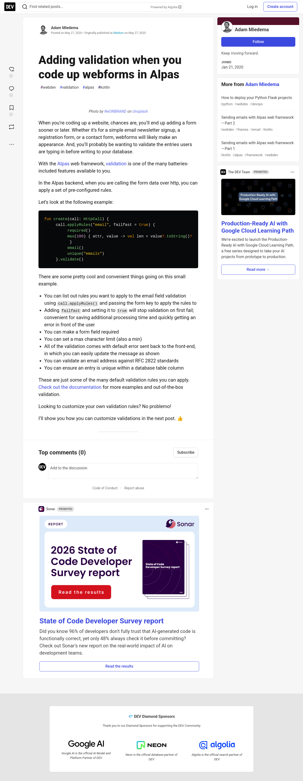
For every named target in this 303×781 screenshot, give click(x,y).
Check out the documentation (69, 387)
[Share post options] (11, 144)
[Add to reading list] (11, 110)
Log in (252, 6)
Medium (118, 33)
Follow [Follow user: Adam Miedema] (258, 41)
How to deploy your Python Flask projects (257, 101)
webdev (48, 87)
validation (69, 87)
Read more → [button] (258, 269)
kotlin (104, 87)
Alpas (63, 164)
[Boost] (11, 127)
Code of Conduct (105, 488)
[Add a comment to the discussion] (123, 471)
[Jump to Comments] (11, 91)
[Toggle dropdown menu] (207, 509)
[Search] (25, 6)
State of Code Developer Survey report (101, 621)
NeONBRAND (115, 111)
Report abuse (134, 488)
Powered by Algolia (166, 7)
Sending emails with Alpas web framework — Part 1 (257, 149)
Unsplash (140, 111)
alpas (88, 87)
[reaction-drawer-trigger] (11, 72)
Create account (280, 6)
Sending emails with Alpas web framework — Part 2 (257, 123)
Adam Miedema (64, 27)
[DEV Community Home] (10, 7)
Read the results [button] (119, 666)
